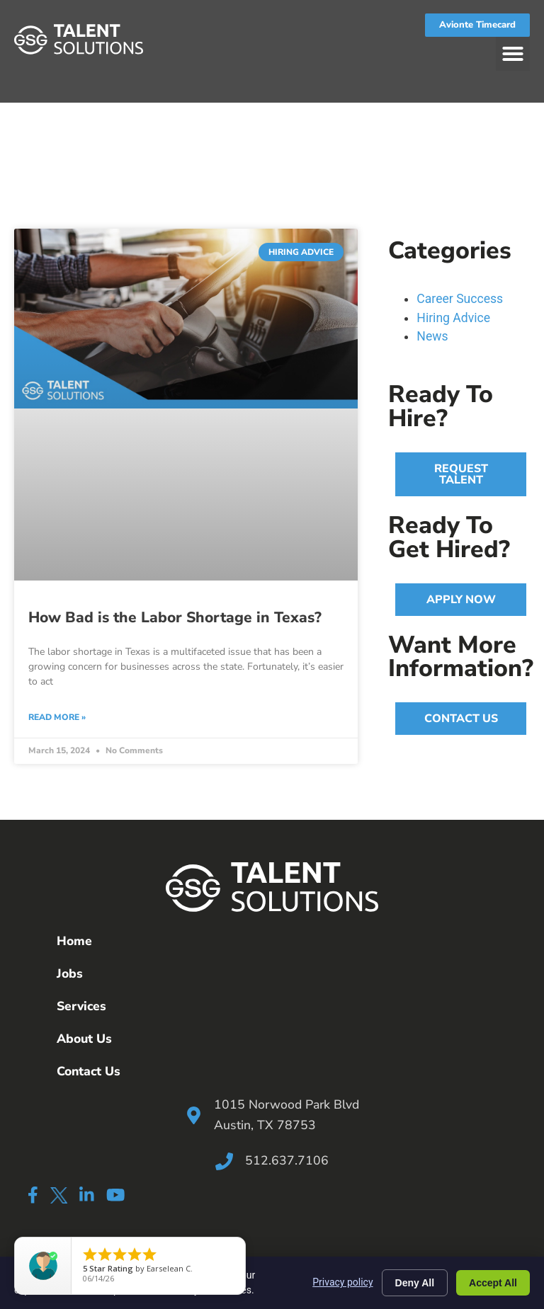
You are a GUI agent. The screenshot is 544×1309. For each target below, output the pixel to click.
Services (81, 1006)
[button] (513, 54)
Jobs (70, 973)
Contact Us (88, 1071)
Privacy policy (342, 1282)
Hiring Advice (453, 318)
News (432, 336)
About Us (84, 1038)
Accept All (493, 1282)
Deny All (415, 1282)
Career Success (459, 299)
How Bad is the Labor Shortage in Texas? (175, 617)
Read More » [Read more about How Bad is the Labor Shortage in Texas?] (57, 717)
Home (74, 940)
